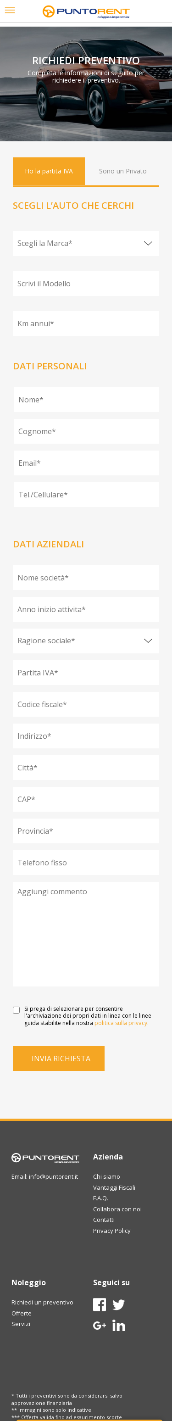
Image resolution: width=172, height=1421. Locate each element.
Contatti (104, 1219)
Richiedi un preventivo (42, 1302)
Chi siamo (106, 1176)
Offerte (21, 1313)
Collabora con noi (117, 1209)
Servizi (20, 1324)
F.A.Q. (100, 1198)
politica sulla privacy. (121, 1023)
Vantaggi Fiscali (114, 1187)
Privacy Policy (112, 1230)
